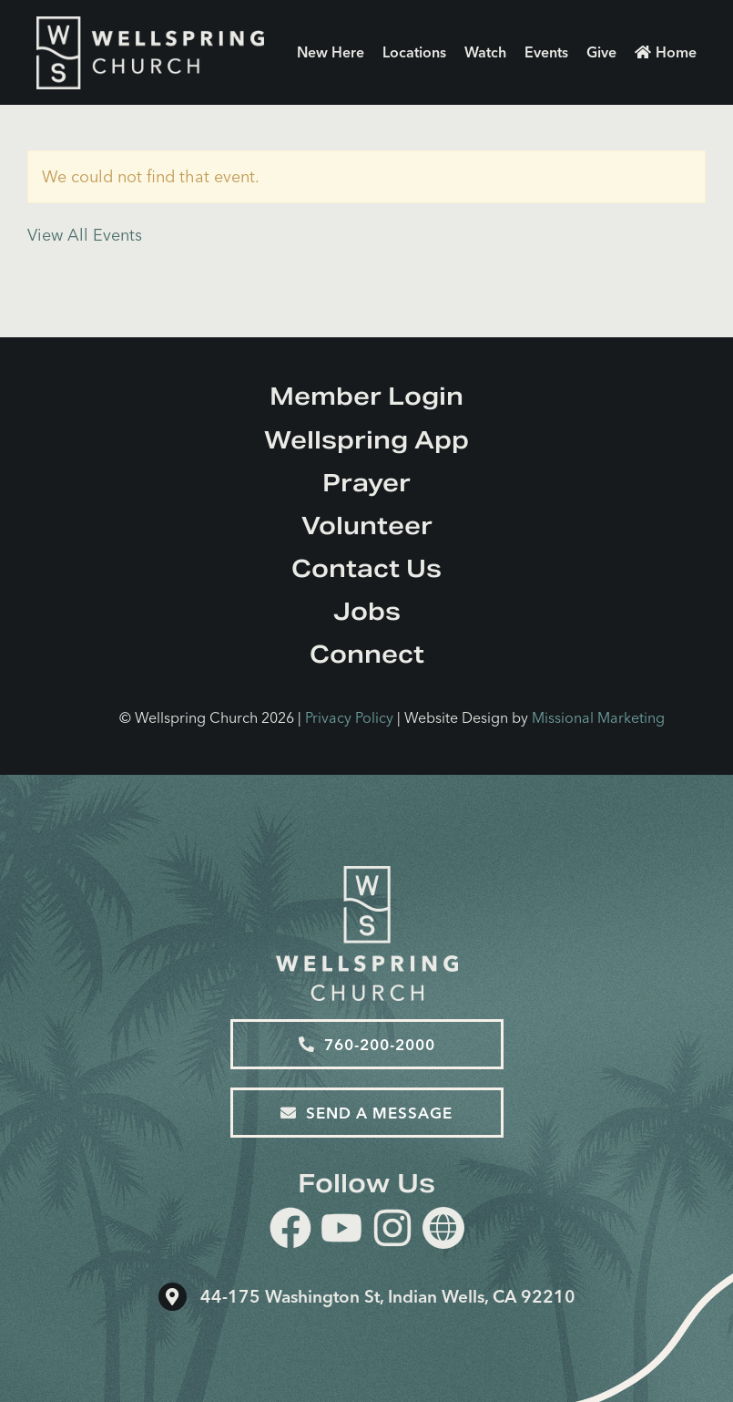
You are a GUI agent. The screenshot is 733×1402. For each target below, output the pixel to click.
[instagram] (392, 1231)
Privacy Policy (349, 717)
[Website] (443, 1228)
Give (601, 52)
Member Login (366, 396)
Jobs (367, 611)
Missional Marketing (598, 717)
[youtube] (341, 1231)
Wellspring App (366, 440)
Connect (367, 654)
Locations (414, 52)
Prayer (366, 483)
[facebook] (290, 1231)
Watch (485, 52)
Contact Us (366, 568)
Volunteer (367, 525)
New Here (330, 52)
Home (666, 52)
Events (546, 52)
